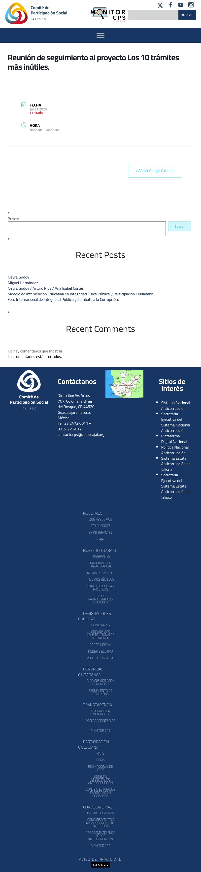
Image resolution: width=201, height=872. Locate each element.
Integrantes (100, 556)
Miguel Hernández (23, 282)
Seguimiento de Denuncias (100, 692)
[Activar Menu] (100, 35)
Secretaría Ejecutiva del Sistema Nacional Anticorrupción (175, 422)
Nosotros (92, 513)
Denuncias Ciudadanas (90, 671)
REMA (100, 760)
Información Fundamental (100, 712)
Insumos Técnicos (100, 579)
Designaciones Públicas (94, 616)
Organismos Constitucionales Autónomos (100, 635)
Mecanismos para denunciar (100, 682)
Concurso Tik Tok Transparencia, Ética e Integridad (100, 823)
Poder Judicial (101, 645)
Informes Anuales (100, 573)
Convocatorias (97, 807)
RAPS (100, 753)
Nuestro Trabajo (99, 550)
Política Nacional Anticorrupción (175, 449)
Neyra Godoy (18, 277)
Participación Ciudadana (93, 744)
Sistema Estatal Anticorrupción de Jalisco (176, 463)
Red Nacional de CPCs (100, 768)
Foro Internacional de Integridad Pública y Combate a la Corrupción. (63, 299)
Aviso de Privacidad (100, 859)
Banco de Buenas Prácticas (100, 587)
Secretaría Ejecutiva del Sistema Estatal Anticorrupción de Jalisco (176, 486)
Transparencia (97, 704)
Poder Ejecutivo (100, 651)
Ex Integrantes (100, 532)
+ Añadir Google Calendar (155, 170)
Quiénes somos (100, 519)
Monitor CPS (100, 730)
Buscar (13, 218)
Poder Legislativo (100, 658)
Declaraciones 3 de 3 (100, 722)
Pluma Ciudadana (100, 813)
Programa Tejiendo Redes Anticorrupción (101, 836)
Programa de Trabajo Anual (100, 564)
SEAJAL (100, 539)
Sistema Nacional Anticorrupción (175, 405)
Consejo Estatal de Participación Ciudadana (100, 792)
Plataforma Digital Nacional (174, 438)
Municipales (100, 625)
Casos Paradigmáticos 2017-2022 (100, 599)
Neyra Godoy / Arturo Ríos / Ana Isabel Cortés (46, 288)
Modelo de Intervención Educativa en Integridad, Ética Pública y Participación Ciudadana (80, 294)
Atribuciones (100, 526)
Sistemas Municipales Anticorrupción (100, 779)
